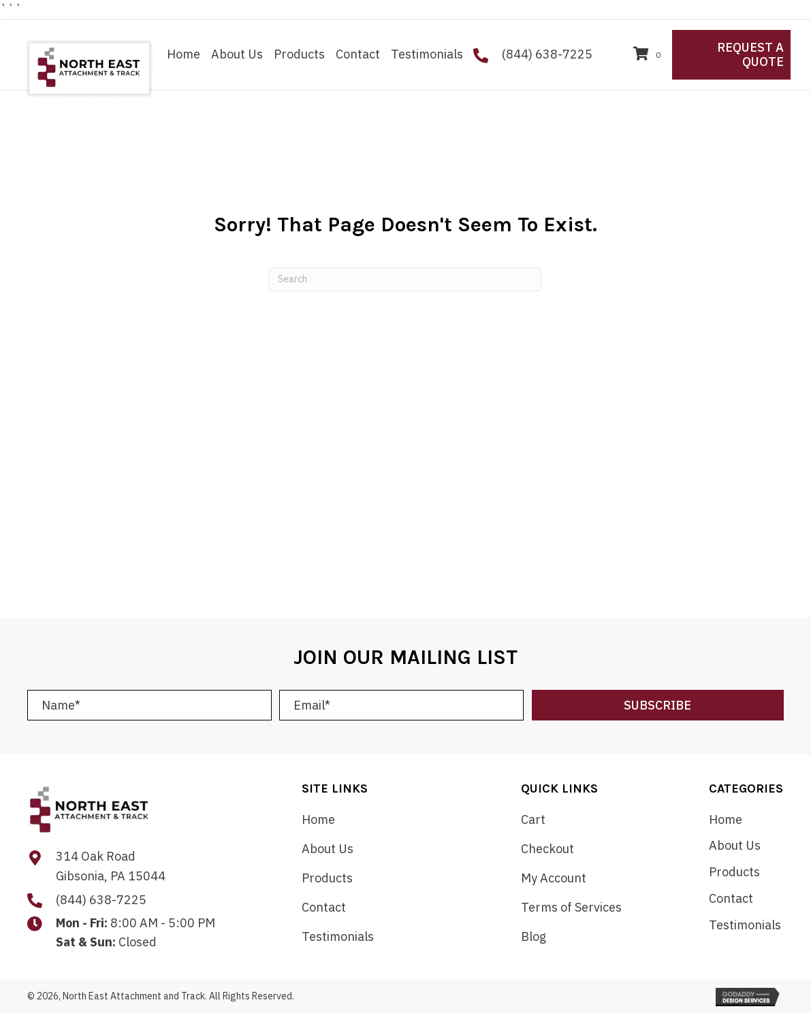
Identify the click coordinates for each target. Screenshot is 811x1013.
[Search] (405, 279)
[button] (658, 705)
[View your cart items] (649, 55)
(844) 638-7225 (547, 54)
